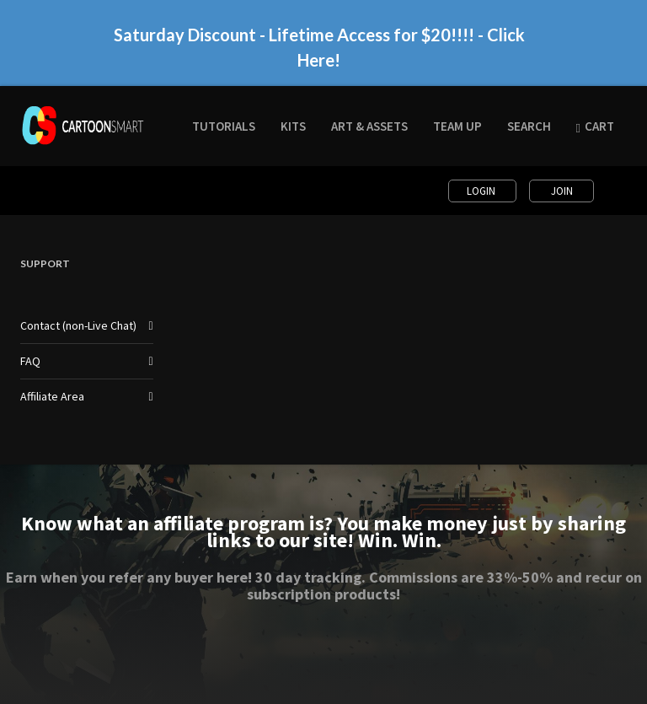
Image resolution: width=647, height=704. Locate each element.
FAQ (30, 360)
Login (482, 191)
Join (562, 191)
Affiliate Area (52, 396)
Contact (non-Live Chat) (78, 325)
